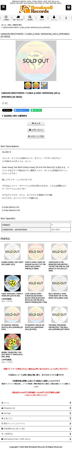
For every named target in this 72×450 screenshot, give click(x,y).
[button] (3, 7)
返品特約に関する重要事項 (14, 116)
